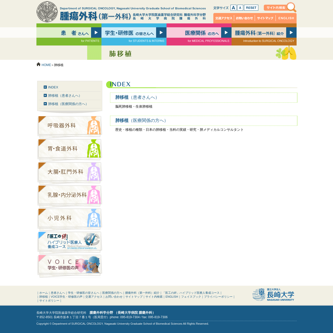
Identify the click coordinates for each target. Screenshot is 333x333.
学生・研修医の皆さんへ (83, 292)
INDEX (53, 87)
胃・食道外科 (69, 150)
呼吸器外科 (69, 127)
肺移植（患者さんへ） (65, 95)
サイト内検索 (280, 7)
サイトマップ (265, 18)
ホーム (43, 292)
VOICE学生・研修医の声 (66, 296)
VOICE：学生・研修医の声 (69, 266)
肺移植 (137, 97)
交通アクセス (223, 18)
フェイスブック (191, 296)
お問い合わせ (244, 18)
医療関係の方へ (112, 292)
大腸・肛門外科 (69, 173)
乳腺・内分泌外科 (69, 196)
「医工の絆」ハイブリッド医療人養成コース (69, 243)
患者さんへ (58, 292)
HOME (46, 65)
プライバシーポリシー (218, 296)
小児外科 (69, 220)
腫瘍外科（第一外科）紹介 (142, 292)
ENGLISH (286, 18)
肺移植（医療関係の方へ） (68, 104)
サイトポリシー (49, 300)
